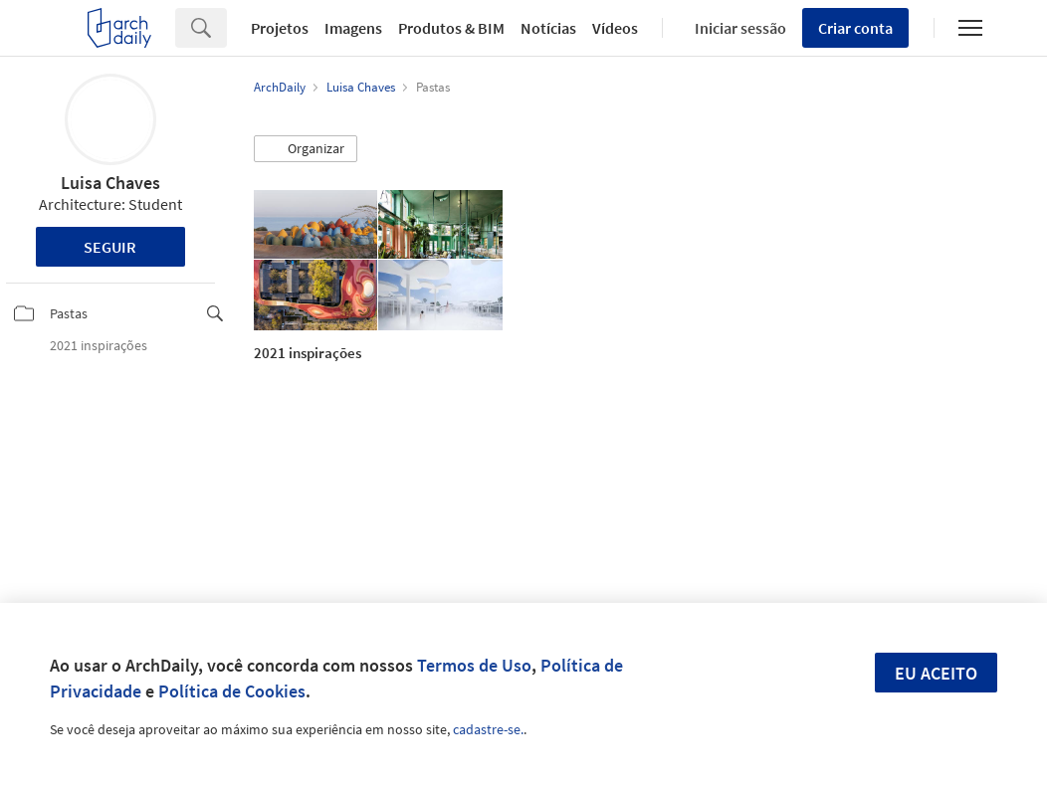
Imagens (353, 28)
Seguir (110, 247)
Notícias (548, 28)
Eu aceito (936, 673)
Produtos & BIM (451, 28)
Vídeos (615, 28)
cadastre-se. (488, 729)
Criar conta (855, 28)
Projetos (280, 28)
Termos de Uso (474, 665)
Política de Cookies (232, 691)
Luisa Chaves (110, 182)
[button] (305, 149)
